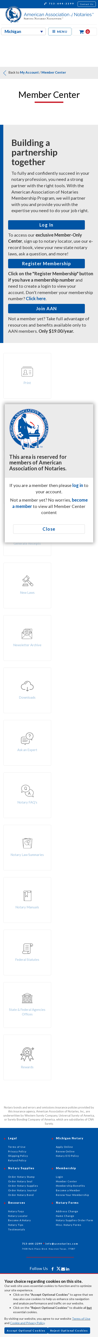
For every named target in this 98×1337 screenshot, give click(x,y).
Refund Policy (17, 1160)
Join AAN (46, 308)
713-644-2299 (59, 4)
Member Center (53, 72)
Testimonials (16, 1229)
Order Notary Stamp (21, 1176)
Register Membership (46, 263)
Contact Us (87, 4)
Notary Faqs (16, 1211)
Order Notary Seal (20, 1181)
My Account (29, 72)
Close (49, 529)
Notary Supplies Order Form (74, 1220)
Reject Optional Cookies (69, 1330)
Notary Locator (18, 1215)
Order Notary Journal (22, 1190)
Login (59, 1176)
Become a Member (68, 1190)
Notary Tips (15, 1224)
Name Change (65, 1215)
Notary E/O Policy (67, 1155)
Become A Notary (19, 1220)
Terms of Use (81, 1318)
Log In (46, 224)
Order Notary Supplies (23, 1185)
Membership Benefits (70, 1185)
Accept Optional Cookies (26, 1330)
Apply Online (64, 1146)
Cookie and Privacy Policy (27, 1323)
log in (77, 485)
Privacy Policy (17, 1151)
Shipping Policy (18, 1155)
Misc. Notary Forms (68, 1224)
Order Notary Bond (21, 1194)
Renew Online (65, 1151)
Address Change (67, 1211)
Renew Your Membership (72, 1194)
